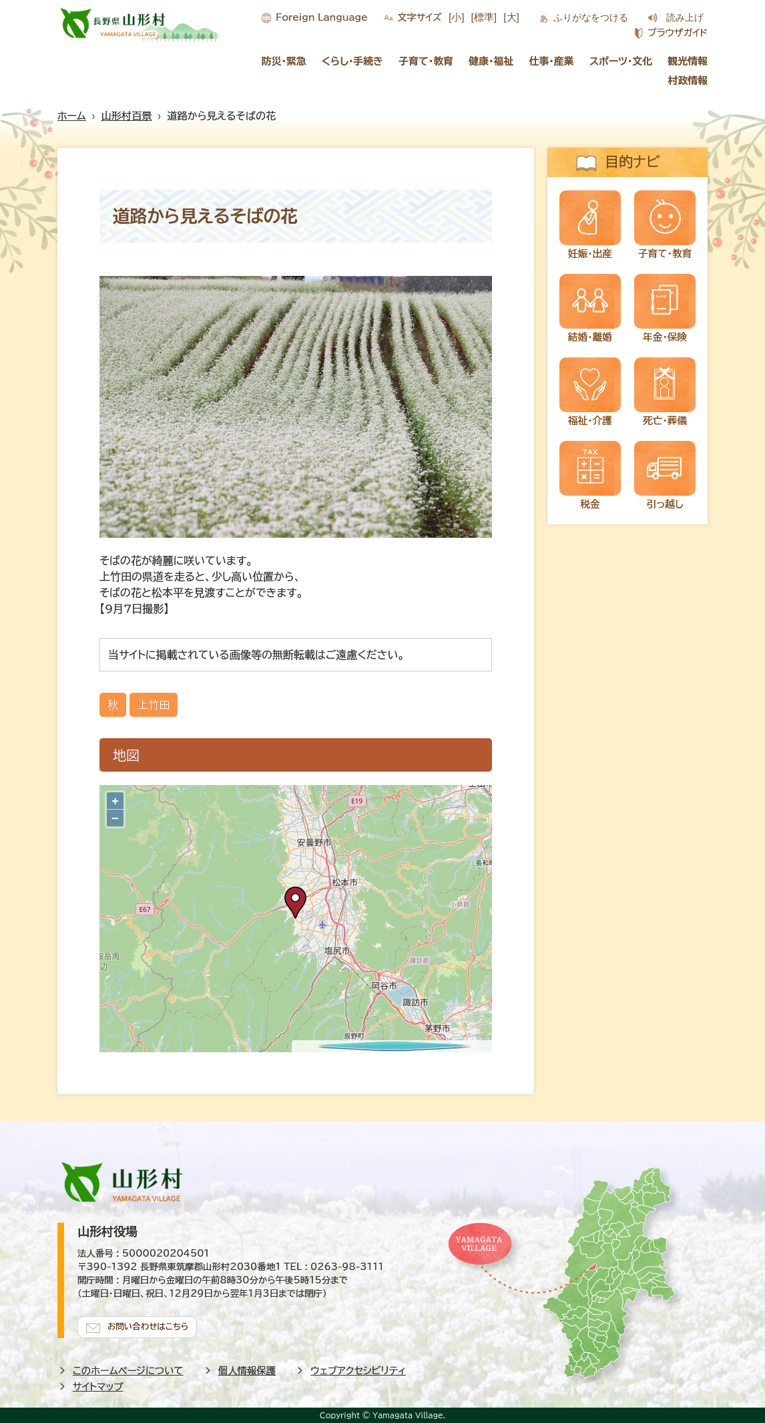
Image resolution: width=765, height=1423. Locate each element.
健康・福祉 (491, 61)
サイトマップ (98, 1385)
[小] (457, 17)
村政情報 (688, 80)
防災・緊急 (284, 61)
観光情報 (688, 61)
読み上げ (685, 17)
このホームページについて (128, 1369)
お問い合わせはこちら (150, 1324)
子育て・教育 (426, 61)
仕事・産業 (551, 61)
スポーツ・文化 (620, 61)
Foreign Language (321, 17)
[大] (511, 17)
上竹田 (154, 704)
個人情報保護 (247, 1369)
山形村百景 (126, 116)
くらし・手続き (352, 61)
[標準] (484, 17)
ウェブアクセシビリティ (358, 1369)
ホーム (71, 116)
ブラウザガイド (678, 32)
